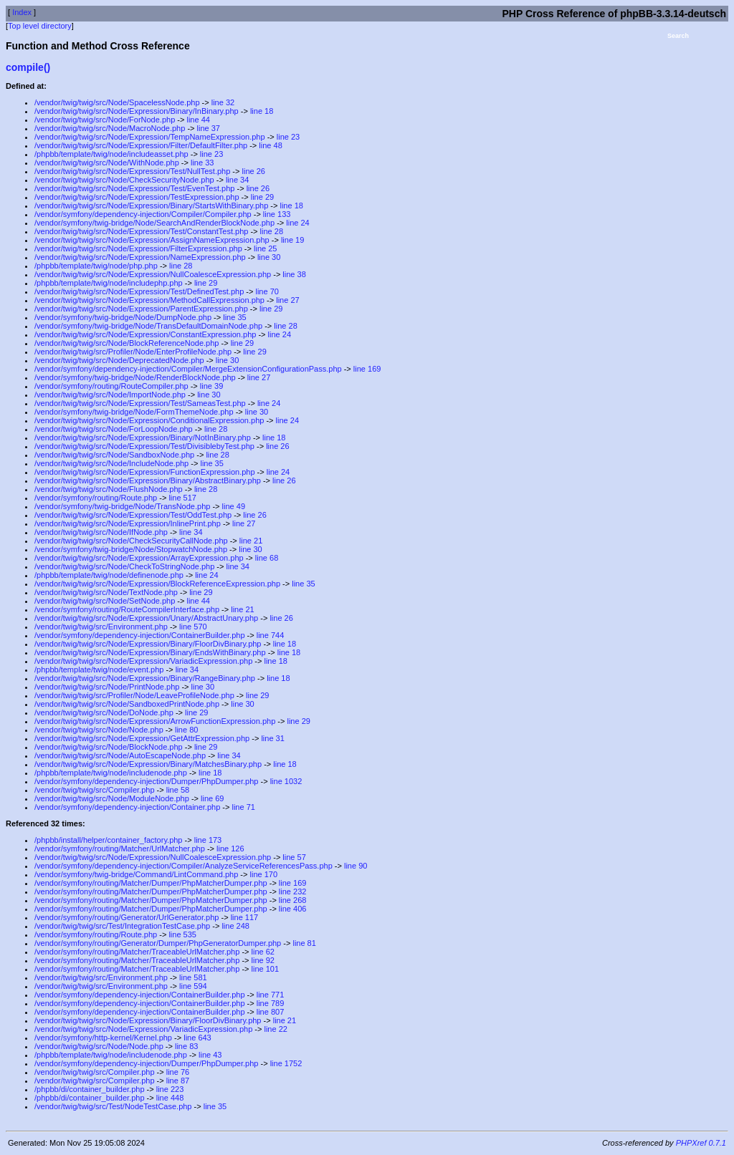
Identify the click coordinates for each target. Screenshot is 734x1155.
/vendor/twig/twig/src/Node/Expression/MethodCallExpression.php (149, 300)
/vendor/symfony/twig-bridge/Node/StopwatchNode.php (130, 549)
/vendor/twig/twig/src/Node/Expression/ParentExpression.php (141, 308)
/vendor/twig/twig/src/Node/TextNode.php (106, 592)
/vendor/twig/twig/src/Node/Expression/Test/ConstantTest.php (141, 231)
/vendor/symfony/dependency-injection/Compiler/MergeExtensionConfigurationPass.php (188, 368)
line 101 (266, 969)
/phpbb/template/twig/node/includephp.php (108, 283)
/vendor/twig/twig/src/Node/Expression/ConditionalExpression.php (149, 420)
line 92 (263, 960)
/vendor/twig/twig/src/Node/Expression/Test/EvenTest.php (134, 188)
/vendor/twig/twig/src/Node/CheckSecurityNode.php (124, 179)
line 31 (272, 738)
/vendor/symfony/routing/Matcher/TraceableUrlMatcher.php (136, 951)
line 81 (303, 943)
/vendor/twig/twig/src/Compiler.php (94, 790)
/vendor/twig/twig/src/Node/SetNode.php (104, 600)
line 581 (193, 977)
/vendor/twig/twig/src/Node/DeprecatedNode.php (119, 360)
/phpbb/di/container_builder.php (89, 1089)
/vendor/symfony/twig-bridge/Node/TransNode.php (122, 506)
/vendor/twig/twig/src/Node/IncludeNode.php (111, 463)
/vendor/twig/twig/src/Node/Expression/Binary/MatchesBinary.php (148, 764)
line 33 (202, 162)
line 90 (355, 865)
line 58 (177, 790)
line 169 (367, 368)
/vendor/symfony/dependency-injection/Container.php (127, 807)
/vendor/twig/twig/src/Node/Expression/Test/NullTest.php (132, 171)
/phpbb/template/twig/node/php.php (96, 265)
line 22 (275, 1029)
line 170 (264, 874)
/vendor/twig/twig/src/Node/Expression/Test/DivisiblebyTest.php (144, 446)
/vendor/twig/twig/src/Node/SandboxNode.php (114, 454)
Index (22, 12)
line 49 (233, 506)
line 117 (245, 917)
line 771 (271, 994)
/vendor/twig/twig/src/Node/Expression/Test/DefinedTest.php (139, 291)
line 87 (177, 1080)
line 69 (212, 798)
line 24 (297, 222)
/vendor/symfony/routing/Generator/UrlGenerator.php (126, 917)
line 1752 (286, 1063)
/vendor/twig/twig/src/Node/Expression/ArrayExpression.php (139, 558)
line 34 (237, 179)
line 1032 (286, 781)
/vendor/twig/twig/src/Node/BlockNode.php (108, 747)
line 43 (210, 1054)
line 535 (182, 934)
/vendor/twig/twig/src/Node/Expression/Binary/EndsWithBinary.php (150, 652)
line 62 (263, 951)
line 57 (293, 857)
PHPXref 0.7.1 (701, 1143)
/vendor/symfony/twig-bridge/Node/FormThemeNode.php (134, 411)
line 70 (266, 291)
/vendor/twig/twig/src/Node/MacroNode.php (109, 128)
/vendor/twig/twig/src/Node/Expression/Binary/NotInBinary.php (142, 437)
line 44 (197, 119)
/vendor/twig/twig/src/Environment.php (101, 626)
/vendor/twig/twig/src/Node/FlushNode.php (108, 489)
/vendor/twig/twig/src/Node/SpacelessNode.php (117, 102)
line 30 (268, 257)
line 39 (211, 386)
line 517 (182, 497)
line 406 (293, 908)
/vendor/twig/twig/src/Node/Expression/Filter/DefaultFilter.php (140, 145)
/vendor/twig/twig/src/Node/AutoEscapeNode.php (120, 755)
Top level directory (40, 25)
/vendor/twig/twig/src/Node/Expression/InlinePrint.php (127, 523)
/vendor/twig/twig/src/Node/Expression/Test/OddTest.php (133, 515)
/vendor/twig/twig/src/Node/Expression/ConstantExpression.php (145, 334)
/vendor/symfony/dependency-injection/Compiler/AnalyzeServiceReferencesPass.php (183, 865)
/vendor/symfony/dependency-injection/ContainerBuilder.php (139, 635)
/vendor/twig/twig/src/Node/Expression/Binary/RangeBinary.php (144, 678)
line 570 (193, 626)
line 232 (293, 891)
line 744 (271, 635)
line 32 (222, 102)
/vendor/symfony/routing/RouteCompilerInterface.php (126, 609)
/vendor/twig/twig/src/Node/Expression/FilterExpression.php (138, 248)
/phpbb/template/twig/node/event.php (98, 669)
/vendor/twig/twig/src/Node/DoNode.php (103, 712)
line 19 (292, 240)
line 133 (277, 214)
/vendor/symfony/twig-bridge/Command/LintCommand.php (136, 874)
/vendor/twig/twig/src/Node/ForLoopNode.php (113, 429)
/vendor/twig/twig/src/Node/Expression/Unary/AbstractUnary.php (146, 618)
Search (678, 35)
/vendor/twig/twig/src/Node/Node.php (98, 729)
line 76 (177, 1072)
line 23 (288, 136)
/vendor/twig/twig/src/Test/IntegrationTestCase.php (122, 926)
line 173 (208, 840)
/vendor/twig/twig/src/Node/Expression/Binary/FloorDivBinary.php (147, 643)
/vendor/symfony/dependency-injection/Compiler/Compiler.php (143, 214)
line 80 (186, 729)
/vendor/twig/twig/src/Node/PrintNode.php (106, 686)
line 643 (197, 1037)
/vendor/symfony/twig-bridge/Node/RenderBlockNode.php (135, 377)
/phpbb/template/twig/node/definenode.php (109, 575)
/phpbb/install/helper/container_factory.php (108, 840)
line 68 (266, 558)
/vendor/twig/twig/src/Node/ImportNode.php (110, 394)
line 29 (262, 197)
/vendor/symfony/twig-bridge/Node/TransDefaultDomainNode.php (148, 326)
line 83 (186, 1046)
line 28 (271, 231)
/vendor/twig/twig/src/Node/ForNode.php (104, 119)
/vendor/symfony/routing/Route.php (95, 497)
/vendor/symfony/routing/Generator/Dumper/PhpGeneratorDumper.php (157, 943)
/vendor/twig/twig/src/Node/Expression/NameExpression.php (140, 257)
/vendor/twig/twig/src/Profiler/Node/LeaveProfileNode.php (134, 695)
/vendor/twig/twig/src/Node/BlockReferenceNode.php (126, 343)
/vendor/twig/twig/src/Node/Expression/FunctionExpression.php (144, 472)
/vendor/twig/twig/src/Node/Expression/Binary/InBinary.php (136, 111)
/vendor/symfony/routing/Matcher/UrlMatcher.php (119, 848)
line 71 (243, 807)
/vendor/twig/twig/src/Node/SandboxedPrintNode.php (126, 704)
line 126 (230, 848)
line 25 (265, 248)
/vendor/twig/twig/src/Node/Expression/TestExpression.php (136, 197)
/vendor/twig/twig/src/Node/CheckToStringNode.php (124, 566)
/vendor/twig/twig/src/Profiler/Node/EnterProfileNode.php (133, 351)
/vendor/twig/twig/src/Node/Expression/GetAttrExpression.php (141, 738)
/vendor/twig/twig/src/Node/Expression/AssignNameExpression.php (152, 240)
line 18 (261, 111)
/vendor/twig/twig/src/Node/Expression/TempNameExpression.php (149, 136)
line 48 (270, 145)
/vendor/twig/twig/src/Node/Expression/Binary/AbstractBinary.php (147, 480)
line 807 (271, 1011)
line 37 (208, 128)
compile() (28, 67)
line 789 (271, 1003)
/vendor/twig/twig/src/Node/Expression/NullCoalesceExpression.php (152, 274)
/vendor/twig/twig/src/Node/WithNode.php (106, 162)
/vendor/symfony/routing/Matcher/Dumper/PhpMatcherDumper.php (150, 883)
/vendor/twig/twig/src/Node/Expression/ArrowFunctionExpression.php (154, 721)
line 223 (170, 1089)
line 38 (293, 274)
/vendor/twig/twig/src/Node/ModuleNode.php (111, 798)
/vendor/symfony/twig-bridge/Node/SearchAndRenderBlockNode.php (154, 222)
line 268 (293, 900)
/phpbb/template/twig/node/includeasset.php (111, 154)
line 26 (253, 171)
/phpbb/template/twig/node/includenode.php (110, 772)
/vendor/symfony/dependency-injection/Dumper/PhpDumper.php (146, 781)
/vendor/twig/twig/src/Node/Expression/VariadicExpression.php (143, 661)
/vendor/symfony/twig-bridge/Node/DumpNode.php (122, 317)
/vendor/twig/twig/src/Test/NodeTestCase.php (113, 1106)
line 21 (250, 540)
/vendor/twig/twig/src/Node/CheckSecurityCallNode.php (131, 540)
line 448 (170, 1097)
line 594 (193, 986)
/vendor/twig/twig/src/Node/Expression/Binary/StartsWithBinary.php (151, 205)
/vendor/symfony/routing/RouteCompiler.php (111, 386)
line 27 (287, 300)
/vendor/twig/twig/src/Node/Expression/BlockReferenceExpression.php (157, 583)
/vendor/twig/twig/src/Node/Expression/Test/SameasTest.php (140, 403)
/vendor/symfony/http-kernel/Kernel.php (103, 1037)
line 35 (234, 317)
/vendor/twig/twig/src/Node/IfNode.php (101, 532)
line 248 (235, 926)
